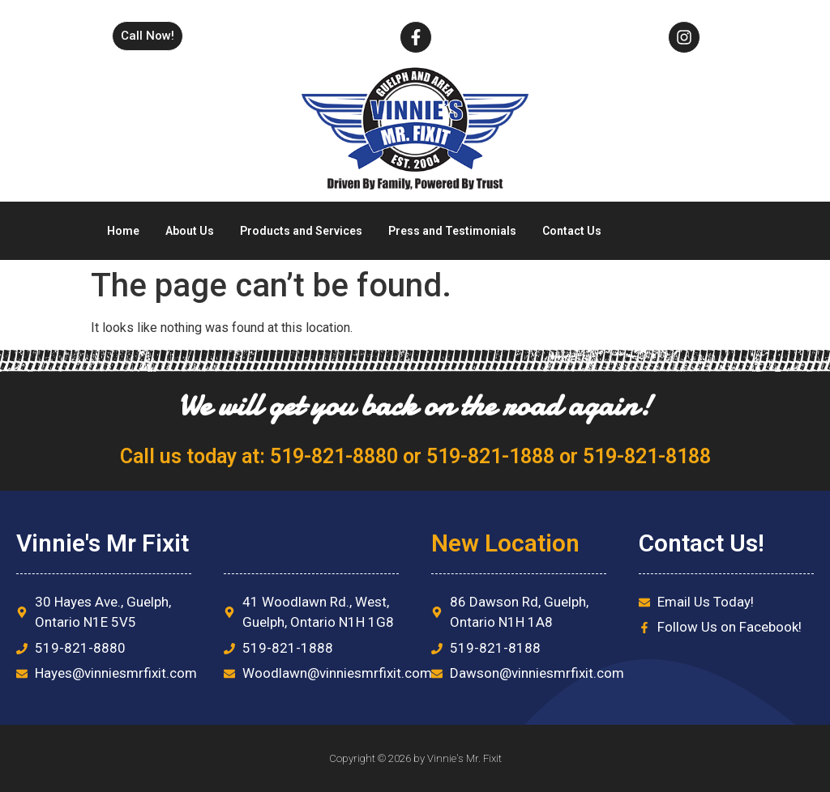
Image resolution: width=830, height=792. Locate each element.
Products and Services (301, 230)
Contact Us (571, 230)
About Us (189, 230)
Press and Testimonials (452, 230)
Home (123, 230)
